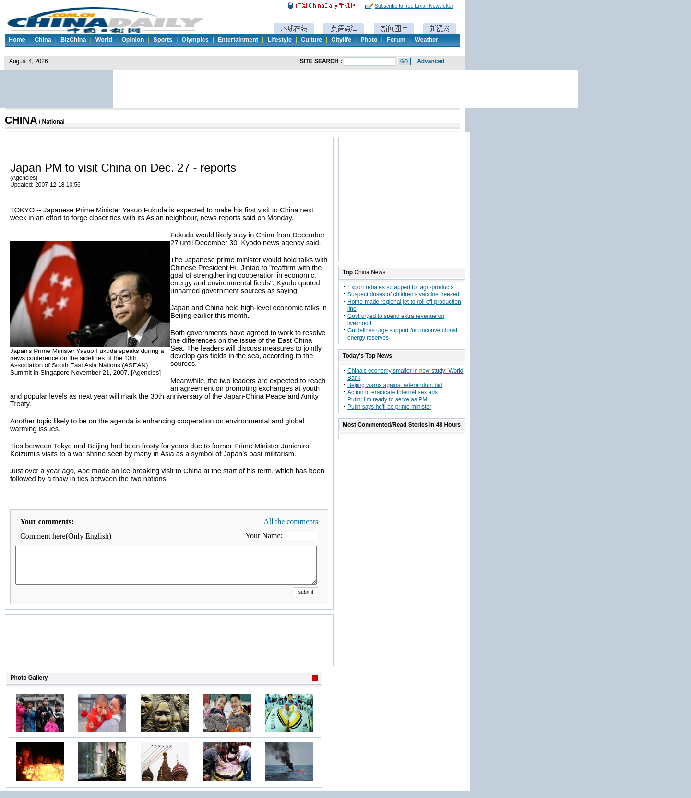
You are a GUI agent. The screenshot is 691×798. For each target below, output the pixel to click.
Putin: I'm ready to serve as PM (387, 399)
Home (17, 39)
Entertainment (238, 39)
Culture (311, 39)
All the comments (290, 521)
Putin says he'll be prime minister (389, 406)
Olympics (194, 39)
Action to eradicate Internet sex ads (392, 392)
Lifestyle (279, 39)
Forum (396, 39)
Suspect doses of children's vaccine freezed (403, 294)
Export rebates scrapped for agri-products (400, 287)
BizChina (73, 39)
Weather (426, 39)
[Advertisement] (169, 652)
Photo (368, 39)
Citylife (341, 39)
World (103, 39)
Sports (163, 39)
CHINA (21, 120)
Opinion (132, 39)
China (43, 39)
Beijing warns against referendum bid (394, 385)
